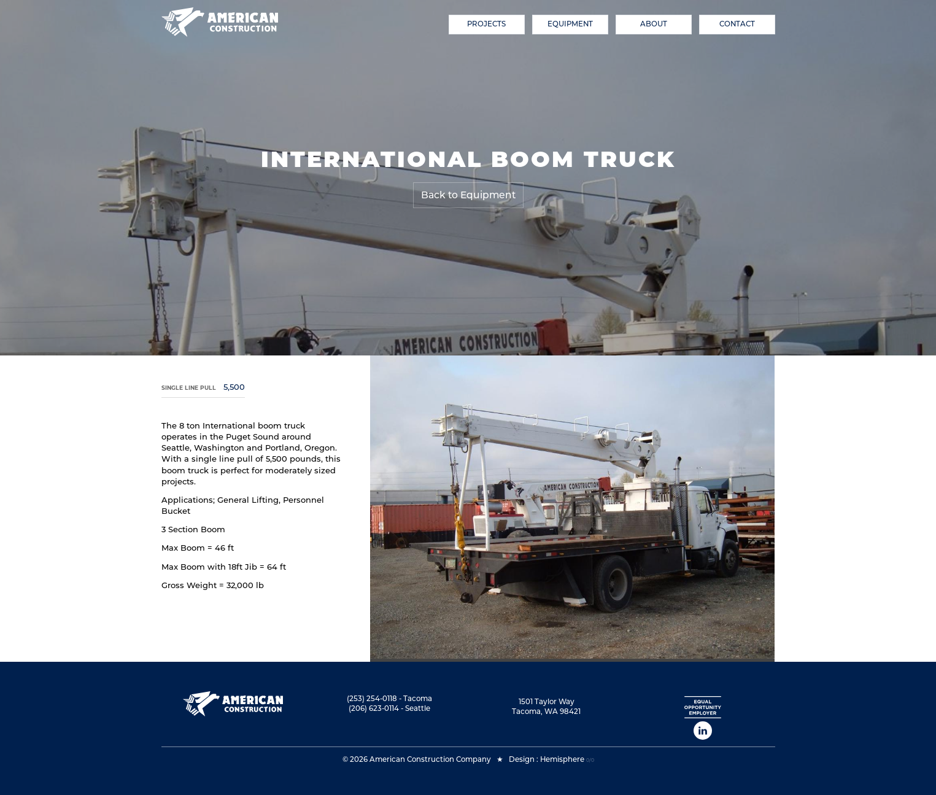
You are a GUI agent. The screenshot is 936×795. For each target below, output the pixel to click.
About (653, 24)
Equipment (570, 24)
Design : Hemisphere (546, 759)
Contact (737, 24)
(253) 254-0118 (372, 698)
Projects (486, 24)
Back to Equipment (468, 195)
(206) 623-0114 (374, 708)
